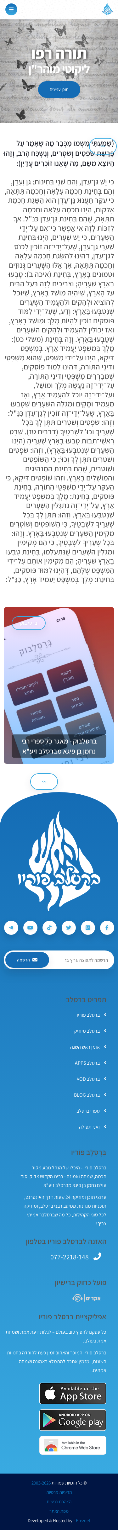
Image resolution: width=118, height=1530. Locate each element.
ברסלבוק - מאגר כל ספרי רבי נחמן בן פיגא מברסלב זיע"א (59, 746)
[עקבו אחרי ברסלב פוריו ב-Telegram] (11, 928)
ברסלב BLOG (90, 1095)
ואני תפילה (92, 1127)
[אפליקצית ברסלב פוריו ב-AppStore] (72, 1393)
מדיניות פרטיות (59, 1492)
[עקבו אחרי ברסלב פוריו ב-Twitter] (69, 928)
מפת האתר (59, 1511)
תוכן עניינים (59, 89)
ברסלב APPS (90, 1063)
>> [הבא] (44, 781)
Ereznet (83, 1520)
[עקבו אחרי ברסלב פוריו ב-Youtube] (30, 928)
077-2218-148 (69, 1256)
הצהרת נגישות (59, 1502)
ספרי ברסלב (91, 1111)
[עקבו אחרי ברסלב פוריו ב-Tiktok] (49, 928)
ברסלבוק (28, 623)
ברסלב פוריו (91, 1015)
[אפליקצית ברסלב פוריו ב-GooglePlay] (72, 1420)
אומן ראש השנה (88, 1047)
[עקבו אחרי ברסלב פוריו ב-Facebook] (107, 928)
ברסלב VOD (91, 1079)
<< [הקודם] (103, 146)
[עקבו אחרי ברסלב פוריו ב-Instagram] (88, 928)
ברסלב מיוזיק (90, 1031)
